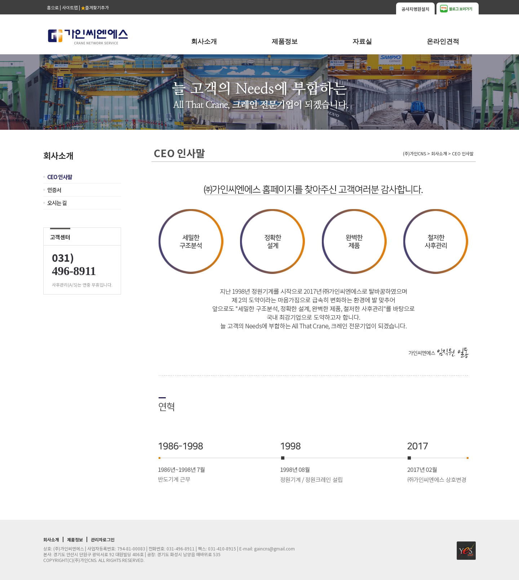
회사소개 (204, 41)
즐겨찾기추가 (95, 7)
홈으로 (53, 7)
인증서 (54, 190)
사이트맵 (70, 7)
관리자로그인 (103, 539)
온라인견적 (443, 41)
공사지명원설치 (415, 9)
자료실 (362, 41)
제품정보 (285, 41)
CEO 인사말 (59, 177)
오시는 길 (57, 203)
